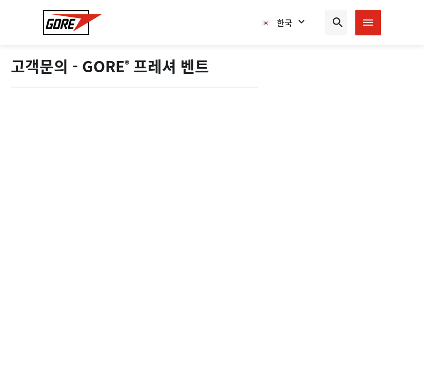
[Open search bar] (336, 22)
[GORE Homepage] (73, 22)
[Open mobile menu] (368, 22)
